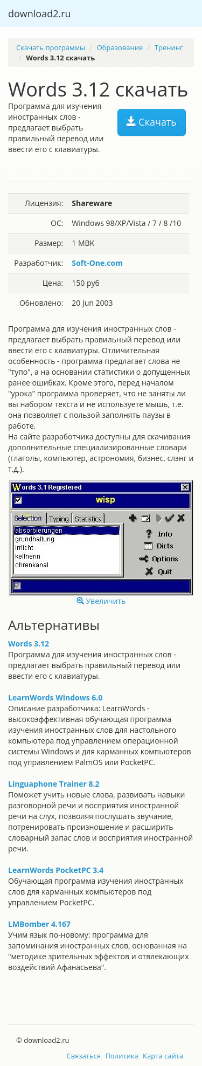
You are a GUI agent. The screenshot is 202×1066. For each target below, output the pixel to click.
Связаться (83, 1056)
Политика (121, 1056)
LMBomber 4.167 (39, 924)
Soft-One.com (97, 263)
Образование (120, 47)
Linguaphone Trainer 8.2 (53, 784)
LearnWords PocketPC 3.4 (55, 870)
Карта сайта (163, 1056)
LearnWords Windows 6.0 (55, 697)
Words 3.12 (28, 643)
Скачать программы (50, 47)
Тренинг (169, 47)
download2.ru (39, 13)
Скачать (152, 121)
